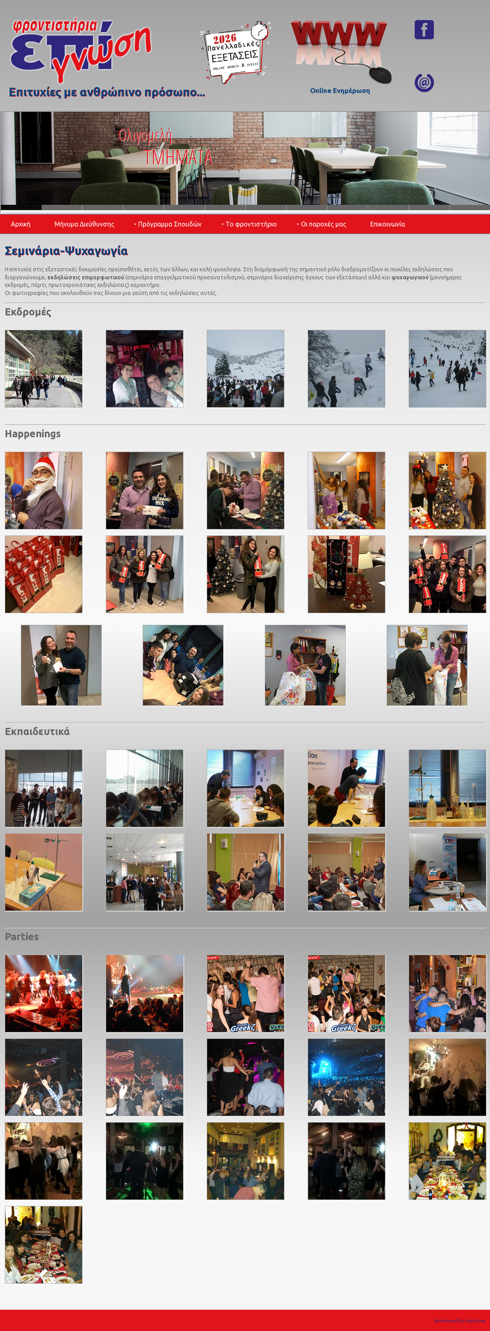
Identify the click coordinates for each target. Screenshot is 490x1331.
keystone (475, 1320)
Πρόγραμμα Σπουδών (170, 224)
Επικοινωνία (387, 224)
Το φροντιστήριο (251, 224)
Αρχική (20, 224)
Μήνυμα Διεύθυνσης (84, 224)
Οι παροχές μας (323, 224)
